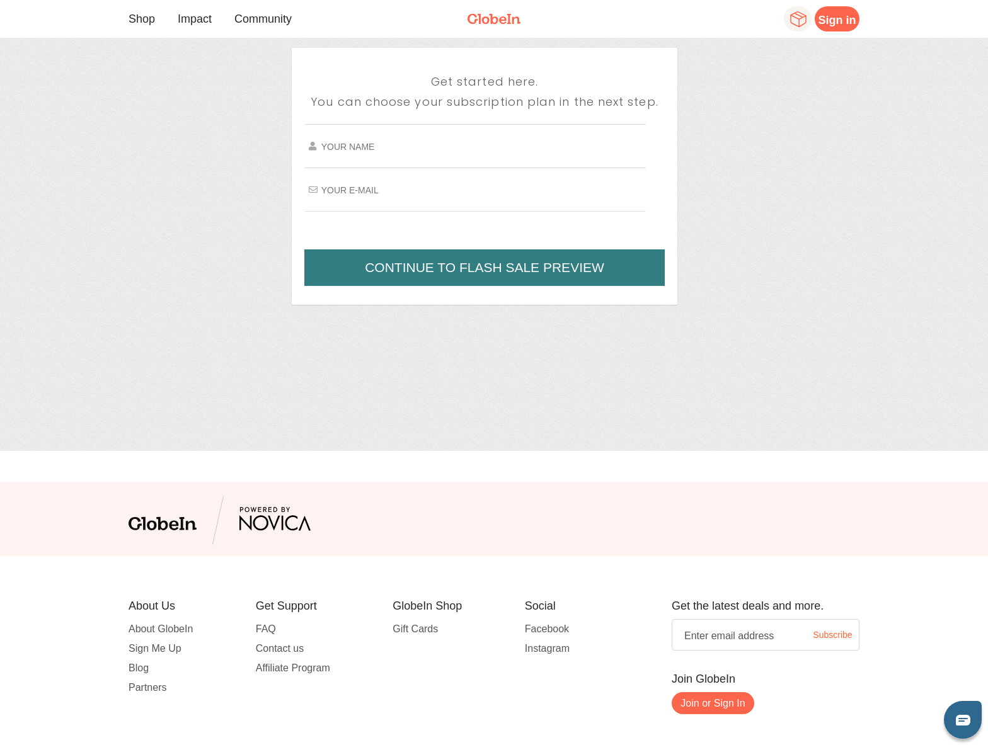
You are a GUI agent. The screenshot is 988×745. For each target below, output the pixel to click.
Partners (147, 687)
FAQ (266, 628)
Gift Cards (415, 628)
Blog (139, 668)
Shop (142, 19)
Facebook (547, 628)
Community (263, 19)
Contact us (280, 648)
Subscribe (832, 635)
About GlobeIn (161, 628)
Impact (195, 19)
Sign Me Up (155, 648)
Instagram (547, 648)
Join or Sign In (713, 703)
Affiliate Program (293, 668)
